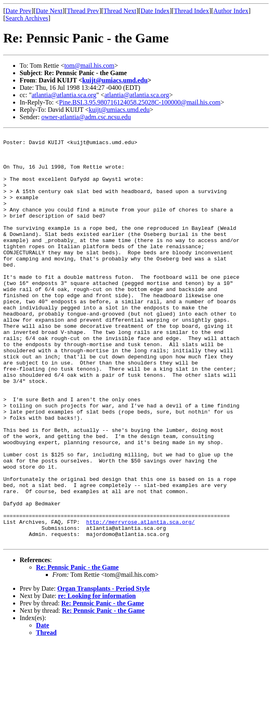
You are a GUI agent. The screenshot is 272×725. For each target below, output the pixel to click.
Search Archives (26, 18)
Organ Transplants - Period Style (103, 670)
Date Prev (18, 10)
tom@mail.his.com (89, 65)
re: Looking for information (97, 677)
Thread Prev (83, 10)
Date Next (49, 10)
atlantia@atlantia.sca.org (63, 94)
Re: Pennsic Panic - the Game (77, 649)
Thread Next (119, 10)
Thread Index (191, 10)
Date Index (155, 10)
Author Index (231, 10)
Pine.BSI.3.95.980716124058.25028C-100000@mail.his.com (139, 102)
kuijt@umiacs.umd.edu (115, 80)
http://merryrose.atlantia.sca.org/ (140, 600)
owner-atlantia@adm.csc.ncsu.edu (86, 116)
